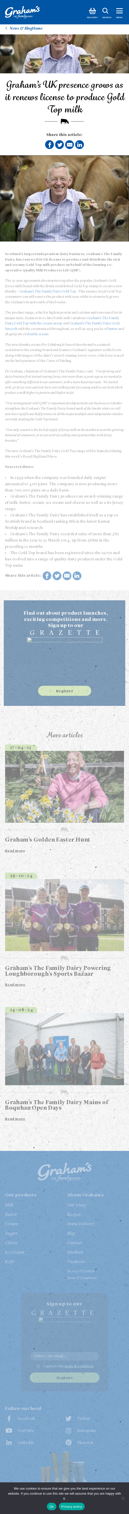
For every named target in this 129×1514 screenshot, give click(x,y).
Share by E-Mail (69, 145)
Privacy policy (71, 1506)
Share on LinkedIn (79, 145)
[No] (122, 1498)
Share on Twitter (60, 145)
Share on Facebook (49, 145)
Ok (51, 1506)
